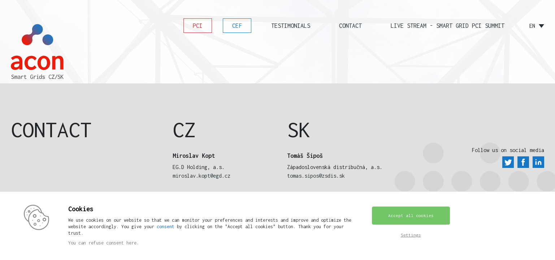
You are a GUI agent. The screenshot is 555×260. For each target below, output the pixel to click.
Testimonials (290, 25)
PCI (198, 25)
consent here (121, 243)
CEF (237, 25)
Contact (350, 25)
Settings (411, 235)
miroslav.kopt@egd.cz (201, 176)
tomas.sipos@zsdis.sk (316, 176)
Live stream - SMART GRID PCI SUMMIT (447, 25)
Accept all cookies (411, 215)
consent (165, 226)
